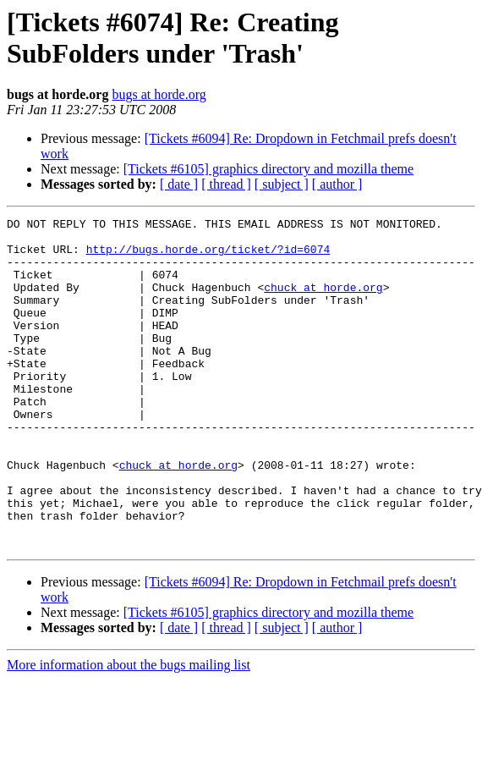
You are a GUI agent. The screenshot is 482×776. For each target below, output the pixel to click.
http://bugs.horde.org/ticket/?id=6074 (208, 256)
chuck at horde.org (323, 302)
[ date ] (179, 184)
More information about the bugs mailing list (128, 731)
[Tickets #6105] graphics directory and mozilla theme (268, 169)
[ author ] (337, 184)
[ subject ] (282, 184)
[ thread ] (226, 184)
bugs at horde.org (158, 94)
